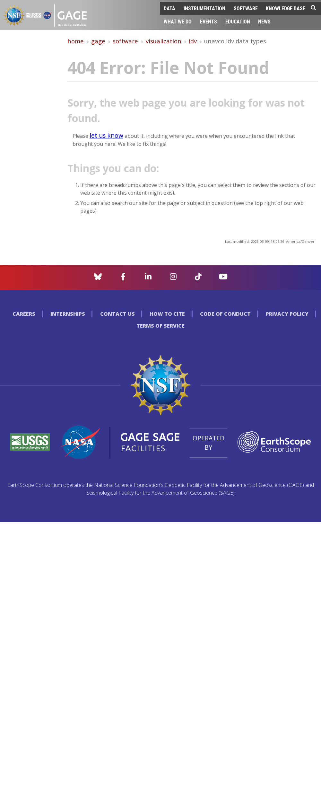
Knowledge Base (285, 8)
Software (246, 8)
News (264, 21)
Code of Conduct (225, 313)
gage (98, 41)
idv (193, 41)
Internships (67, 313)
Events (208, 21)
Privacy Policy (287, 313)
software (125, 41)
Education (237, 21)
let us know (106, 135)
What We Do (178, 21)
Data (169, 8)
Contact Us (117, 313)
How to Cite (167, 313)
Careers (24, 313)
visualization (163, 41)
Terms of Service (160, 325)
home (75, 41)
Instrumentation (204, 8)
